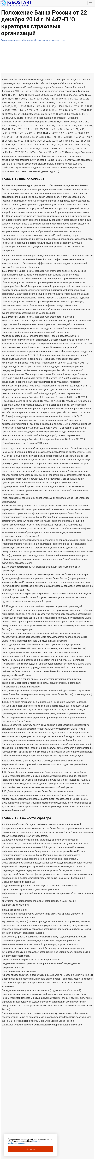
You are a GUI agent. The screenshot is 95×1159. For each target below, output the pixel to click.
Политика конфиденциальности (24, 1142)
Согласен (31, 1149)
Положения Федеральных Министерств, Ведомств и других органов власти (33, 40)
